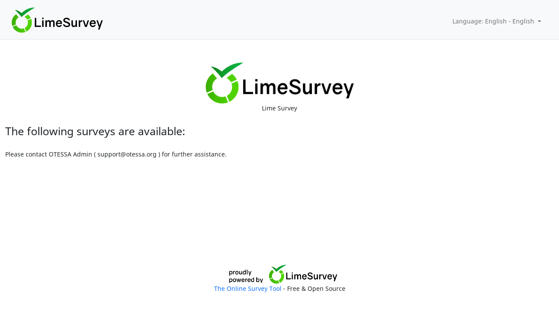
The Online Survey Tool (248, 288)
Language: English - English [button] (494, 21)
